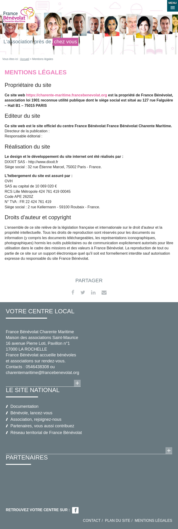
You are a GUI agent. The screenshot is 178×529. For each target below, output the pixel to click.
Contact (92, 521)
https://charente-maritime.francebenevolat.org (66, 95)
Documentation (24, 406)
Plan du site (117, 521)
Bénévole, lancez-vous (31, 413)
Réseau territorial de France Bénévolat (46, 432)
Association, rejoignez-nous (35, 419)
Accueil (24, 59)
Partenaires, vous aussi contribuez (42, 426)
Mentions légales (153, 521)
